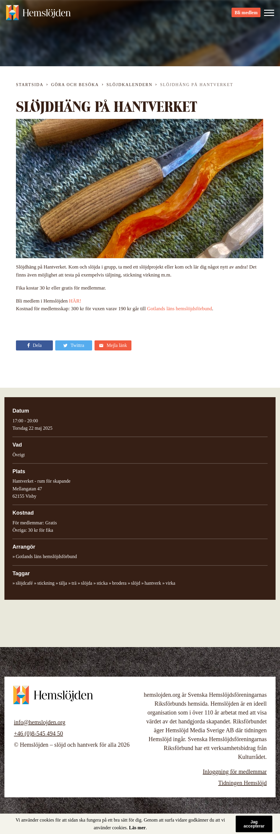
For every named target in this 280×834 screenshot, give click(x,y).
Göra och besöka (75, 85)
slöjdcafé (24, 583)
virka (170, 583)
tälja (63, 583)
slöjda (86, 583)
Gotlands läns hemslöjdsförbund (179, 308)
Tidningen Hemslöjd (242, 783)
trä (73, 583)
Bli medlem (246, 14)
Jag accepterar (254, 824)
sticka (102, 583)
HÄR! (75, 301)
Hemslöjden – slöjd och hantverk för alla (38, 14)
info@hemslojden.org (39, 722)
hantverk (153, 583)
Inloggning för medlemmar (235, 771)
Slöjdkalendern (130, 85)
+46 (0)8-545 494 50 (38, 733)
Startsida (29, 85)
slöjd (135, 583)
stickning (46, 583)
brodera (119, 583)
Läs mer (137, 827)
